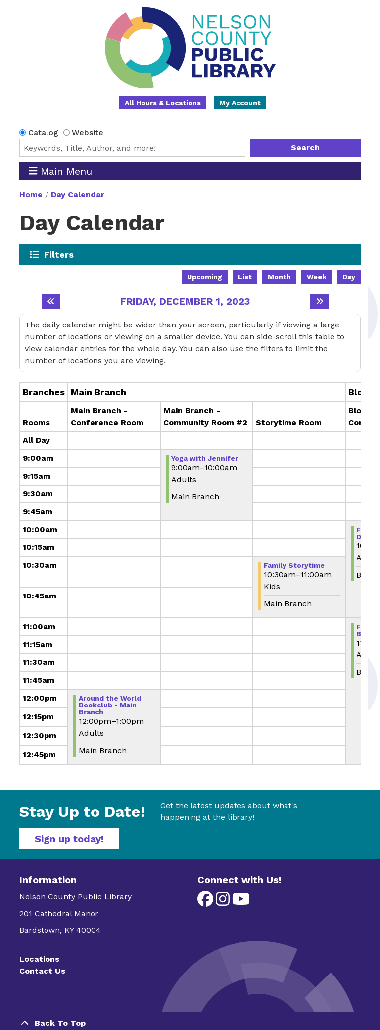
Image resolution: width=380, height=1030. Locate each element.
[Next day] (319, 301)
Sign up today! (69, 839)
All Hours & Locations (163, 103)
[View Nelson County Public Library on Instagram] (224, 902)
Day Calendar (77, 194)
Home (31, 194)
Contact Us (42, 971)
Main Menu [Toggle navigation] (61, 171)
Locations (39, 959)
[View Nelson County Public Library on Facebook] (206, 902)
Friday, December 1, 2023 (185, 301)
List (245, 277)
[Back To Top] (190, 1023)
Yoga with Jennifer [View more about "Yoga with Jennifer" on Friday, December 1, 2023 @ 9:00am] (204, 458)
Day (348, 277)
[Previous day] (51, 301)
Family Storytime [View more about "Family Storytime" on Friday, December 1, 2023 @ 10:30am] (294, 565)
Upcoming (204, 277)
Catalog (43, 132)
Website (87, 132)
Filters (59, 254)
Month (279, 277)
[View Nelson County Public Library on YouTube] (241, 902)
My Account (240, 103)
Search (305, 147)
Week (317, 277)
